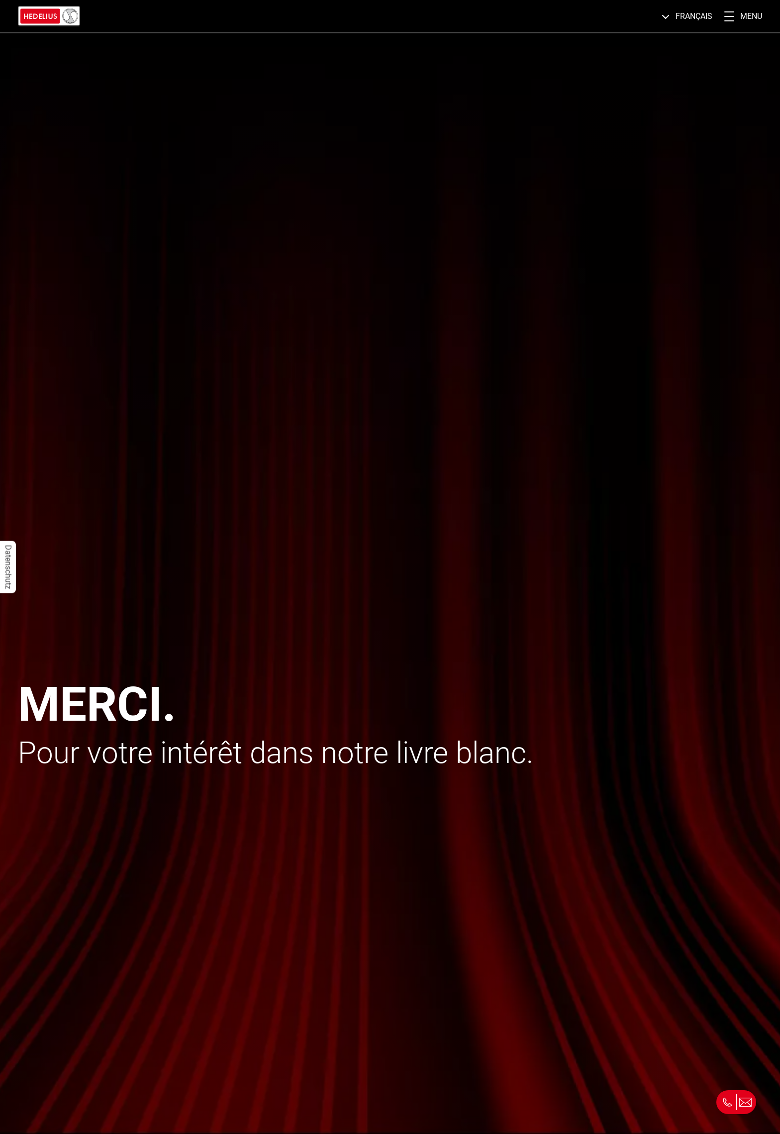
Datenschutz (8, 567)
